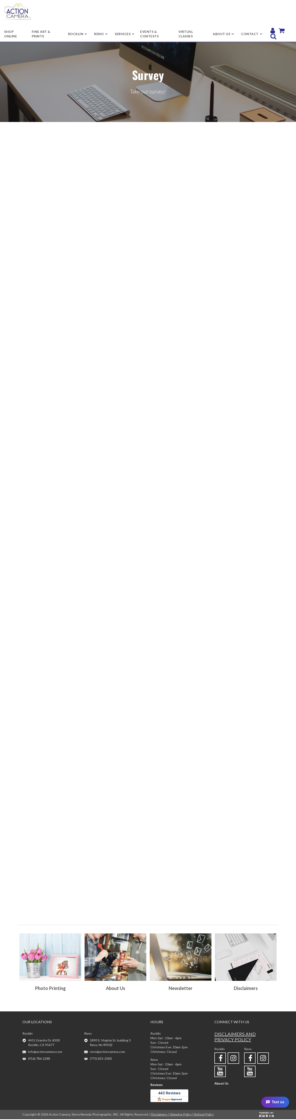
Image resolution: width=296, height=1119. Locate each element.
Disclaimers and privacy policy (235, 1036)
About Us (221, 1083)
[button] (76, 33)
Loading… (148, 523)
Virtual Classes (186, 34)
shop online (10, 34)
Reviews (156, 1085)
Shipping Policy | (182, 1114)
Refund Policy (204, 1114)
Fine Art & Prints (41, 34)
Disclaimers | (160, 1114)
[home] (17, 11)
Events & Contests (149, 34)
